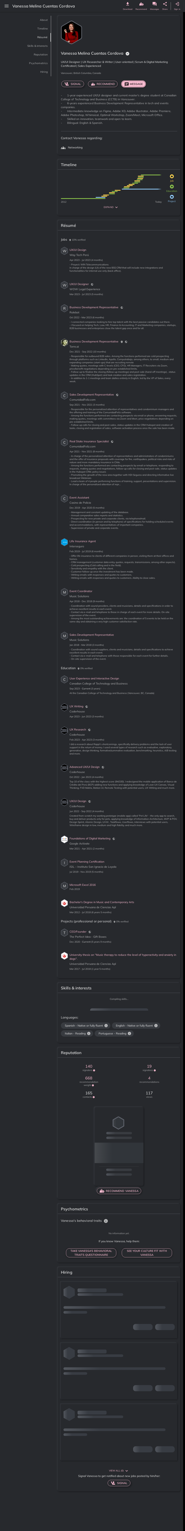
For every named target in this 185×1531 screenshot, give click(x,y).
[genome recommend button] (141, 4)
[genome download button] (128, 4)
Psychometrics (34, 63)
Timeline (40, 28)
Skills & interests (32, 45)
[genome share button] (165, 4)
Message (133, 83)
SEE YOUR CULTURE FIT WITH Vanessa (146, 1253)
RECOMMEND (103, 83)
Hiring (42, 71)
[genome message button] (154, 4)
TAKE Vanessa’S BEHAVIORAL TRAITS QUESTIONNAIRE (91, 1253)
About (42, 19)
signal (72, 83)
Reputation (37, 54)
